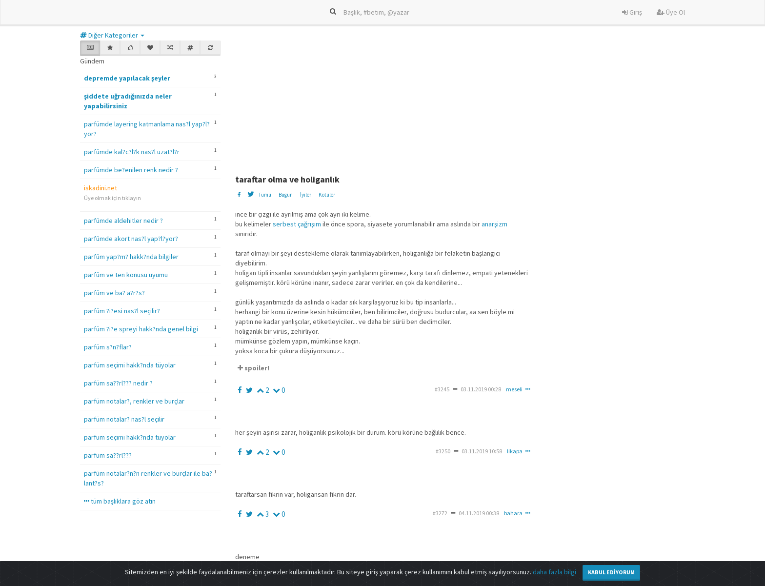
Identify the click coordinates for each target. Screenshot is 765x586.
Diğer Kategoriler (112, 35)
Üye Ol (671, 12)
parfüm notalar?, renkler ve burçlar (134, 401)
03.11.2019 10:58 (482, 451)
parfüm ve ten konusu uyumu (126, 274)
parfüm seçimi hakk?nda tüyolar (130, 365)
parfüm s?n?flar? (108, 347)
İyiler (305, 194)
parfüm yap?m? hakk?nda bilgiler (131, 256)
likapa (515, 451)
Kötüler (327, 194)
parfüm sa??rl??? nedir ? (118, 383)
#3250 (443, 451)
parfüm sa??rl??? (108, 455)
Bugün (286, 194)
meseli (514, 389)
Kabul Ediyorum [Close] (611, 572)
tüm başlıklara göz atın (120, 501)
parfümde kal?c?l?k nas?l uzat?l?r (132, 151)
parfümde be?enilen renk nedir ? (131, 169)
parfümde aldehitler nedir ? (123, 220)
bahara (513, 513)
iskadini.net (100, 187)
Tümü (264, 194)
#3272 (440, 513)
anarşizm (494, 224)
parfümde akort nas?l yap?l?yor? (131, 238)
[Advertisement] (471, 101)
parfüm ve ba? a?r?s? (114, 292)
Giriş (632, 12)
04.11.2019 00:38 (479, 513)
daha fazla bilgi (554, 571)
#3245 (442, 389)
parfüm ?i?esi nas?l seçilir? (122, 310)
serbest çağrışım (297, 224)
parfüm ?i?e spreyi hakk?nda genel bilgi (141, 328)
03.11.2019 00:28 (481, 389)
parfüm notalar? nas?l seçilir (124, 419)
